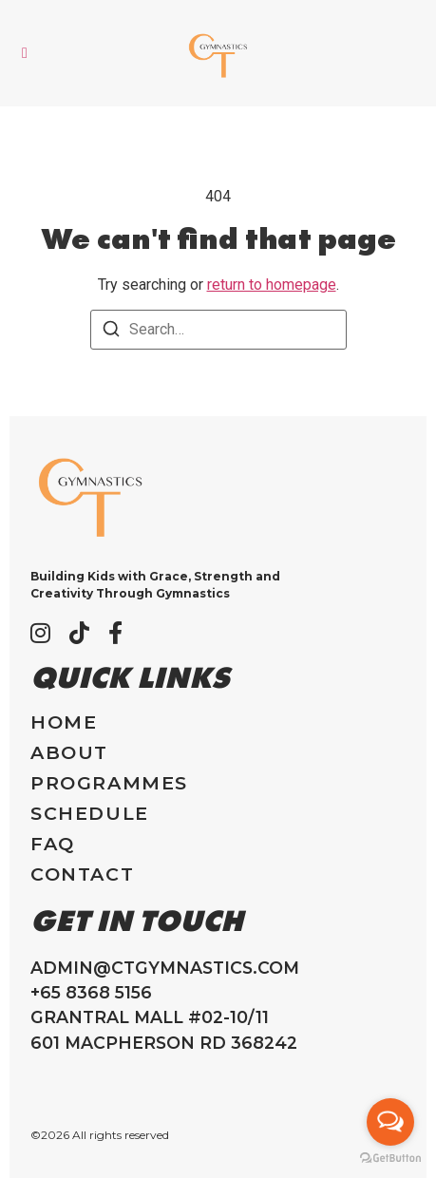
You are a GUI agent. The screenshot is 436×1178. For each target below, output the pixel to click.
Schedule (89, 814)
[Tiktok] (79, 632)
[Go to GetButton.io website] (390, 1158)
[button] (25, 53)
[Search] (111, 332)
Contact (82, 874)
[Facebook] (115, 632)
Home (63, 722)
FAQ (52, 844)
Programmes (109, 783)
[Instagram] (40, 632)
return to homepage (271, 285)
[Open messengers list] (390, 1122)
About (69, 753)
